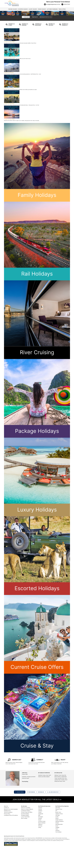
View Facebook (31, 792)
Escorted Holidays (25, 813)
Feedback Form (7, 810)
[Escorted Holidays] (37, 555)
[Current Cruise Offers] (37, 634)
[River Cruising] (37, 319)
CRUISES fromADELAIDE (52, 24)
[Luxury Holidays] (37, 477)
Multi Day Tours (49, 16)
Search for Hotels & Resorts (27, 809)
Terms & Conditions (8, 812)
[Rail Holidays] (37, 241)
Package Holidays (25, 815)
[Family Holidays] (37, 162)
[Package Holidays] (37, 398)
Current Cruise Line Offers (26, 812)
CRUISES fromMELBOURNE (38, 24)
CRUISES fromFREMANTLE (65, 24)
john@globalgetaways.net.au (53, 4)
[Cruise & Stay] (37, 713)
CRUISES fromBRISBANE (25, 24)
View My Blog (25, 781)
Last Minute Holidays (25, 810)
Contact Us (6, 807)
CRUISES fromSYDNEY (11, 24)
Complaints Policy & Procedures (11, 815)
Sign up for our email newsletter (11, 809)
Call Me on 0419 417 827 (54, 792)
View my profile (20, 792)
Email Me (42, 792)
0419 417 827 (67, 4)
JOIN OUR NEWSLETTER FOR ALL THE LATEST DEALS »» (37, 799)
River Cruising (24, 818)
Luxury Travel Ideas (25, 816)
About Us (6, 806)
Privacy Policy (7, 813)
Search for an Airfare (25, 807)
